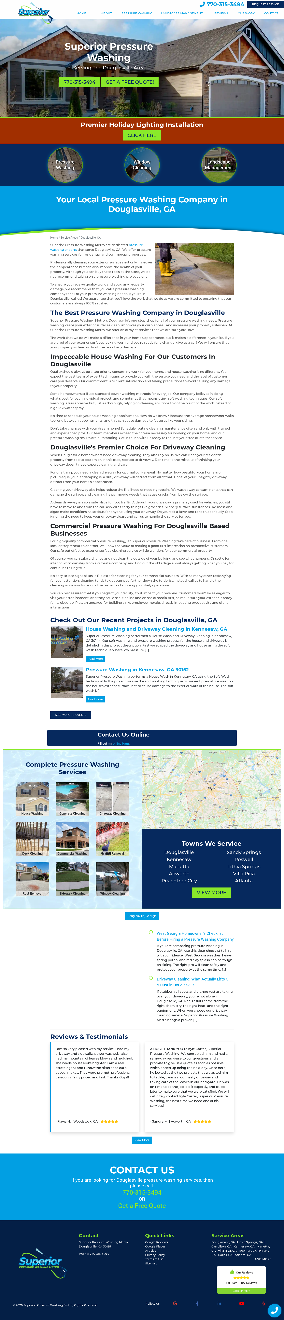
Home (81, 13)
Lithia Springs (243, 866)
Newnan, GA (248, 1250)
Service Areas (69, 237)
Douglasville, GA (90, 237)
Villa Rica (244, 873)
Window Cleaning (142, 164)
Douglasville (179, 852)
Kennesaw (179, 859)
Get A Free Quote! (130, 82)
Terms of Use (154, 1259)
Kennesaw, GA (244, 1246)
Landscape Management (182, 13)
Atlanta (244, 881)
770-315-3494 (222, 4)
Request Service (265, 4)
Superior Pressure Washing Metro (47, 1305)
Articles (150, 1250)
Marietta (179, 866)
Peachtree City (179, 881)
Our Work (246, 13)
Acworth (179, 873)
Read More (95, 658)
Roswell (243, 859)
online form (121, 743)
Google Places (155, 1246)
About (106, 13)
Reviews (221, 13)
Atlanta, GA (243, 1255)
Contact (271, 13)
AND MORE (263, 1259)
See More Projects (70, 715)
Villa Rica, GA (227, 1250)
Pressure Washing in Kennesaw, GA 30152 (137, 670)
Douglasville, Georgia (142, 916)
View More (211, 892)
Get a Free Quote (142, 1205)
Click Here (142, 135)
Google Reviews (156, 1242)
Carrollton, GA (221, 1246)
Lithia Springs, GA (250, 1242)
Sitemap (151, 1263)
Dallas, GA (225, 1255)
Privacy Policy (155, 1255)
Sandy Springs (244, 852)
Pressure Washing (136, 13)
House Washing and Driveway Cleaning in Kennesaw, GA (156, 629)
